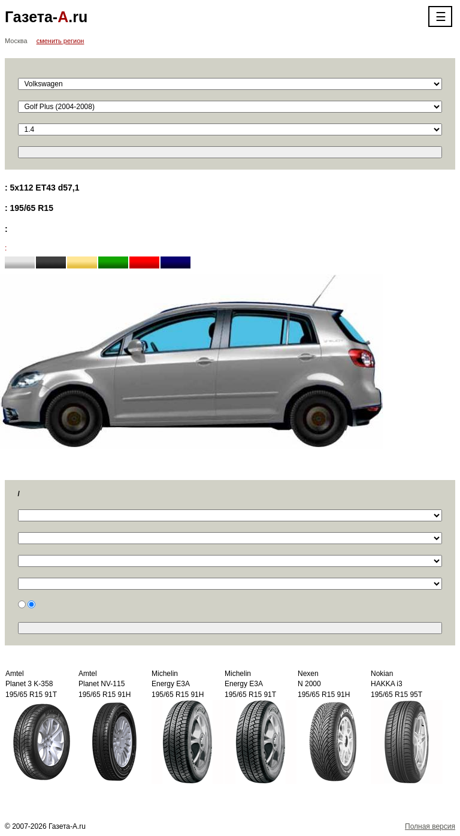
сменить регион (60, 40)
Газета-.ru (46, 16)
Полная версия (430, 826)
